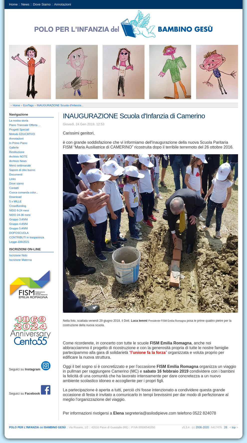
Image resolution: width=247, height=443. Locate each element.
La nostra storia (18, 120)
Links (12, 178)
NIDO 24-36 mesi (19, 214)
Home (13, 4)
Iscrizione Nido (18, 255)
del (37, 427)
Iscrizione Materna (20, 259)
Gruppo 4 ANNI (18, 223)
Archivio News (18, 160)
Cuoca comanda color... (23, 192)
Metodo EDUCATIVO (22, 134)
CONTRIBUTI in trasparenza (26, 237)
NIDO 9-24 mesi (19, 210)
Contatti (14, 187)
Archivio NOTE (18, 156)
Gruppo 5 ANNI (18, 228)
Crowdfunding (17, 205)
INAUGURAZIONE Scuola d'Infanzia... (60, 105)
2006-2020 (202, 427)
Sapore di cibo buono (22, 169)
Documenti (15, 174)
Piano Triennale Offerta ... (24, 125)
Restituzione (16, 151)
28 (225, 427)
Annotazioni (62, 4)
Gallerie (14, 147)
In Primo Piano (18, 143)
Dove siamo (16, 183)
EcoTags (28, 105)
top (234, 427)
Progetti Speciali (19, 129)
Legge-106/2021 (19, 241)
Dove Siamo (42, 4)
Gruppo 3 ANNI (18, 219)
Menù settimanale (20, 165)
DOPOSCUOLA (19, 232)
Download (15, 196)
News (25, 4)
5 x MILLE (15, 201)
